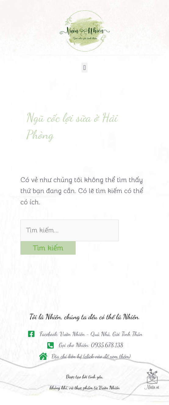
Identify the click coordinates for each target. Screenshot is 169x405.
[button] (84, 68)
